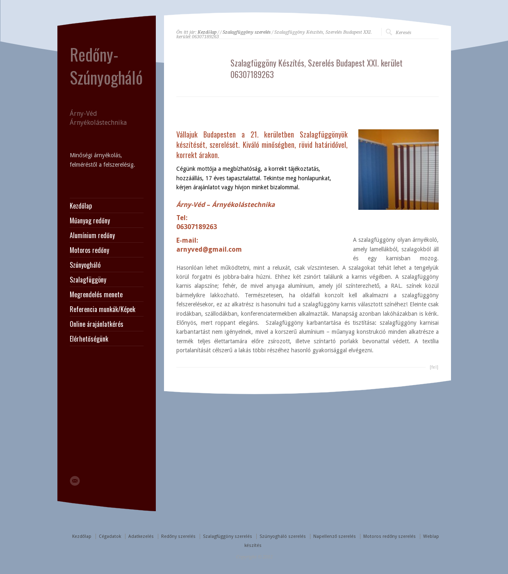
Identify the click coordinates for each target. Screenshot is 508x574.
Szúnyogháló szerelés (283, 536)
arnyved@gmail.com (209, 249)
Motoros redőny (89, 250)
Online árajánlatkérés (96, 324)
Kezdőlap (207, 32)
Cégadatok (110, 536)
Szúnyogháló (85, 265)
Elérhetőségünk (89, 338)
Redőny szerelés (178, 536)
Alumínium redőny (92, 235)
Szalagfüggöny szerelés (247, 32)
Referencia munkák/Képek (102, 309)
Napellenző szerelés (334, 536)
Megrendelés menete (96, 294)
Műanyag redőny (90, 220)
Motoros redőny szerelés (389, 536)
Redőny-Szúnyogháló (106, 66)
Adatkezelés (141, 536)
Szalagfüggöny (88, 279)
